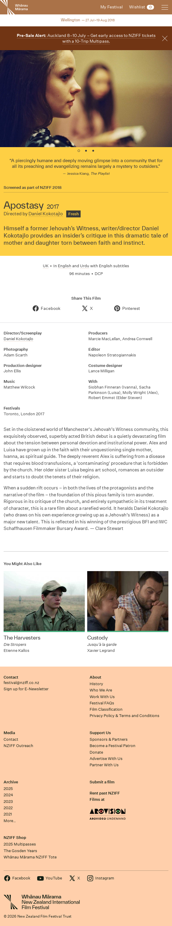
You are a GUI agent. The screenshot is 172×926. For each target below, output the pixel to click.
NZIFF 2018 (50, 188)
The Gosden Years (20, 850)
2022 (8, 807)
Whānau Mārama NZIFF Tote (30, 857)
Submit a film (102, 782)
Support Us (100, 732)
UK (46, 265)
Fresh (73, 213)
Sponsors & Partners (109, 739)
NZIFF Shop (15, 837)
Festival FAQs (102, 703)
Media (9, 732)
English (64, 265)
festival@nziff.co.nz (21, 682)
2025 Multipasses (20, 844)
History (96, 683)
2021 (8, 814)
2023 (8, 801)
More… (10, 820)
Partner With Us (104, 764)
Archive (11, 782)
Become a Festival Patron (112, 745)
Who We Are (101, 690)
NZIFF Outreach (18, 745)
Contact (11, 677)
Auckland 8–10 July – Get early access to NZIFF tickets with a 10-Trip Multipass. (86, 38)
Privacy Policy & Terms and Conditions (124, 715)
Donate (96, 752)
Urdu (84, 265)
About (95, 677)
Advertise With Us (106, 758)
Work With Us (102, 696)
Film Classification (106, 709)
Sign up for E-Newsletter (26, 688)
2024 (8, 794)
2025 (8, 788)
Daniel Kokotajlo (45, 213)
